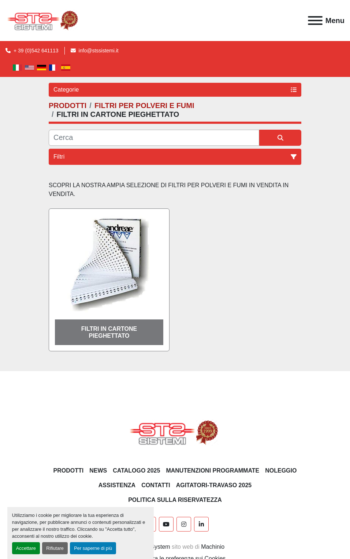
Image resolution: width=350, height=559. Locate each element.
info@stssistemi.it (99, 50)
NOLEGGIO (281, 470)
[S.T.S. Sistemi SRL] (175, 432)
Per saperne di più (93, 548)
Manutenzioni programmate (212, 470)
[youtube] (166, 524)
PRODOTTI (68, 470)
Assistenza (116, 485)
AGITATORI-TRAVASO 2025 (214, 485)
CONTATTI (155, 485)
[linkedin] (201, 524)
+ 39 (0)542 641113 (36, 50)
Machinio (212, 547)
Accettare (26, 548)
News (98, 470)
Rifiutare (55, 548)
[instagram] (183, 524)
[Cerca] (154, 138)
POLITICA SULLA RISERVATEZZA (175, 500)
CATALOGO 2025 (136, 470)
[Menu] (315, 20)
